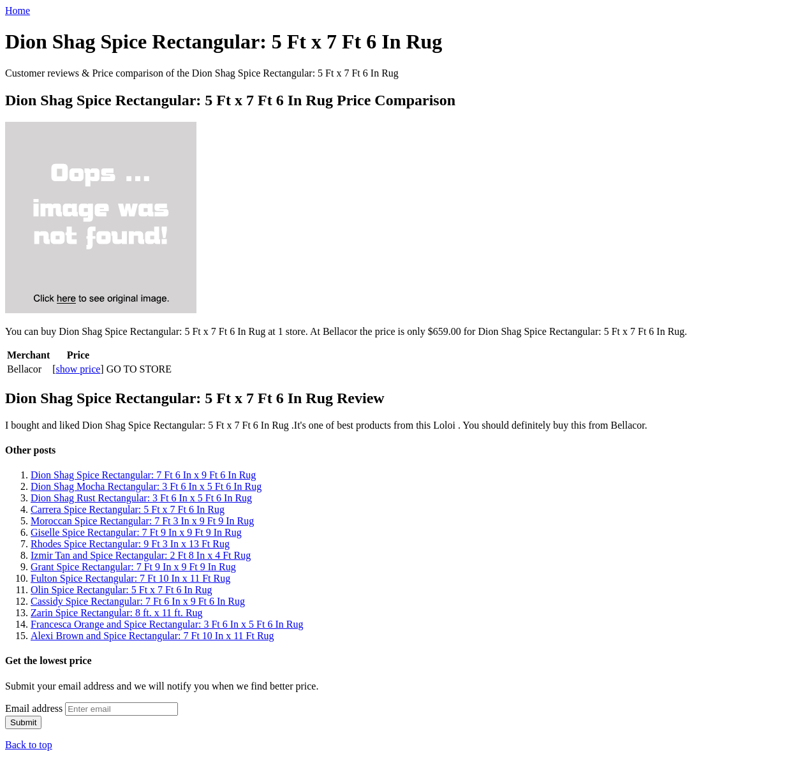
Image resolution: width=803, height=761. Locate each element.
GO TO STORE (139, 369)
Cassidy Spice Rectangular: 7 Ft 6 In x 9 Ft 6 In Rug (138, 601)
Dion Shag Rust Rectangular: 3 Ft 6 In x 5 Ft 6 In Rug (141, 497)
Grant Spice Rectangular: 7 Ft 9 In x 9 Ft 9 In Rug (133, 566)
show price (78, 369)
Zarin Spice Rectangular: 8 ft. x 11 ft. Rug (117, 612)
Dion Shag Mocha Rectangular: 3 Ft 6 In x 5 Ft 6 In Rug (146, 486)
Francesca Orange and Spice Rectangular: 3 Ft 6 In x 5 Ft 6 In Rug (167, 624)
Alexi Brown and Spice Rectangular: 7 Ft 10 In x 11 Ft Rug (152, 635)
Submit (23, 722)
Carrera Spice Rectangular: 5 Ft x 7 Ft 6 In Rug (128, 509)
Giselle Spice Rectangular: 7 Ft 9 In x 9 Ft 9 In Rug (136, 532)
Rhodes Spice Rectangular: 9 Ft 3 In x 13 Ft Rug (130, 543)
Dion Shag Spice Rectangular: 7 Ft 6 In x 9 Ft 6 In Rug (143, 474)
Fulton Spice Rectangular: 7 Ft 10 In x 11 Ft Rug (130, 578)
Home (17, 10)
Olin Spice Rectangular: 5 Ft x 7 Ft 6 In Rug (121, 589)
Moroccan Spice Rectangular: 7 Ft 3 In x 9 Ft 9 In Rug (142, 520)
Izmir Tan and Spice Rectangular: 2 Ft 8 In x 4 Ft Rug (141, 555)
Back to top (28, 744)
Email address (34, 708)
